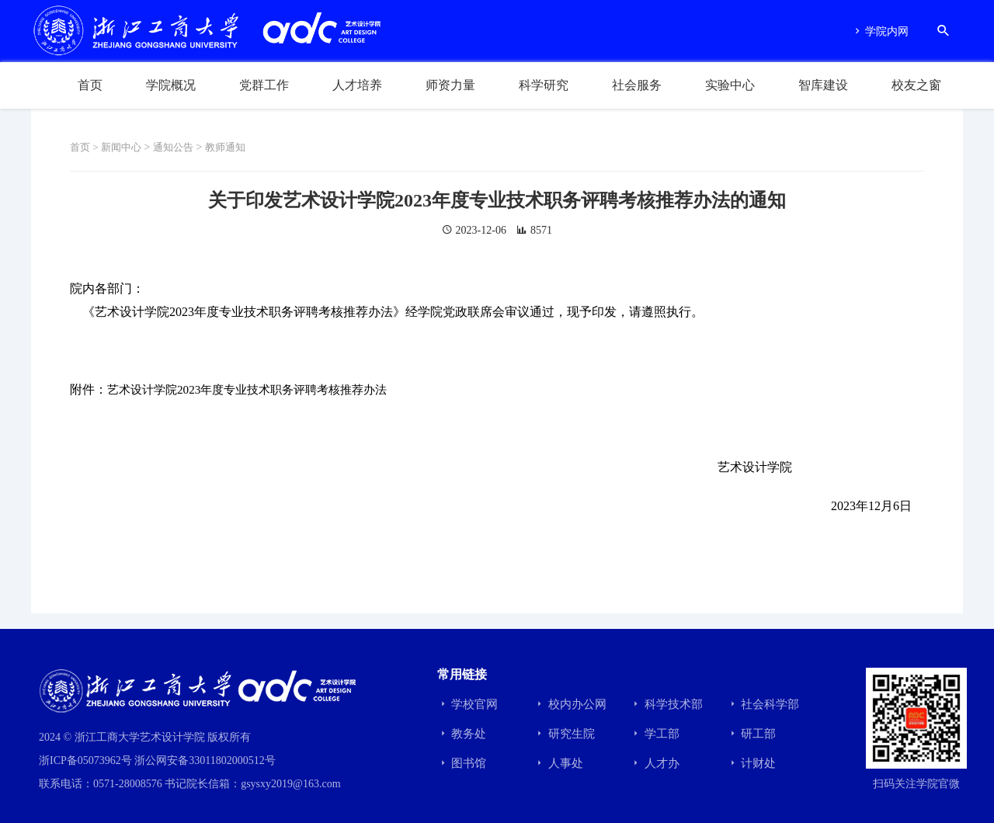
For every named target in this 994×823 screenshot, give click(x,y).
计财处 (752, 763)
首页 (90, 85)
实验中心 (730, 85)
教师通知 (235, 147)
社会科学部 (763, 704)
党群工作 (264, 85)
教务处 (462, 734)
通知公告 (180, 147)
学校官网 (468, 704)
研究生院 (564, 734)
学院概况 (171, 85)
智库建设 (823, 85)
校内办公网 (569, 704)
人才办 (654, 763)
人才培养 (357, 85)
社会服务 (637, 85)
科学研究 (543, 85)
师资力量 (450, 85)
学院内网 (880, 31)
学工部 (654, 734)
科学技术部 (666, 704)
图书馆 (462, 763)
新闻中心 (125, 147)
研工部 (752, 734)
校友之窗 (916, 85)
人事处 (558, 763)
